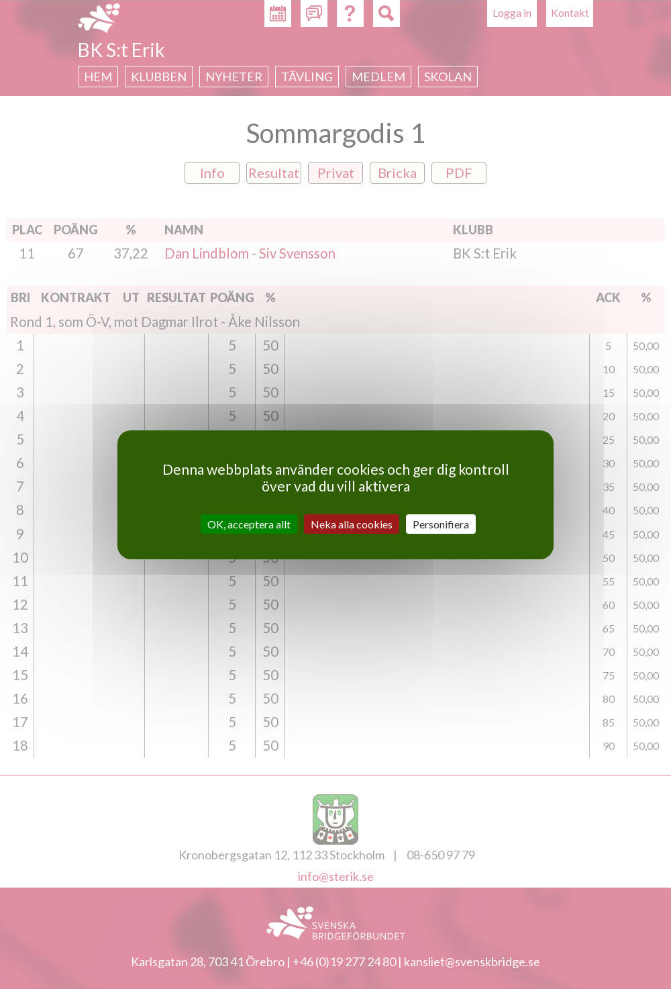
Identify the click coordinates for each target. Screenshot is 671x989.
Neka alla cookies (352, 523)
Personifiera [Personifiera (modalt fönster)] (441, 523)
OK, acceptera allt (249, 523)
